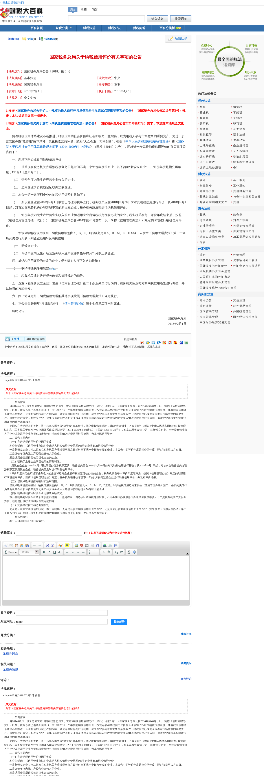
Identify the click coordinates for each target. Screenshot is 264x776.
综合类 (237, 214)
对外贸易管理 (242, 305)
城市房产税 (207, 156)
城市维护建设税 (244, 162)
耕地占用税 (241, 156)
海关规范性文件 (244, 231)
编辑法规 (181, 39)
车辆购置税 (207, 151)
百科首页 (37, 28)
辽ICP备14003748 (163, 761)
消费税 (237, 107)
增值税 (204, 129)
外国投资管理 (242, 311)
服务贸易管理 (209, 316)
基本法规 (239, 134)
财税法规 (89, 28)
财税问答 (139, 28)
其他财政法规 (209, 196)
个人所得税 (241, 151)
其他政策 (206, 140)
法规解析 (49, 39)
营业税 (204, 112)
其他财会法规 (242, 191)
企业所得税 (241, 145)
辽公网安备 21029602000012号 (111, 761)
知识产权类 (241, 220)
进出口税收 (207, 162)
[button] (6, 545)
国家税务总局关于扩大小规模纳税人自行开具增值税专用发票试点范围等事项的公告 (75, 110)
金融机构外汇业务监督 (215, 271)
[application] (95, 573)
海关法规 (206, 220)
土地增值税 (207, 145)
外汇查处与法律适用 (247, 265)
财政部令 (206, 185)
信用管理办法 (73, 303)
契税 (203, 107)
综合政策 (206, 305)
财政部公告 (207, 191)
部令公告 (206, 300)
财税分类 (62, 28)
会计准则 (239, 180)
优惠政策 (239, 140)
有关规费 (239, 129)
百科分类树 (167, 28)
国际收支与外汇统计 (213, 265)
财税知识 (114, 28)
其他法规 (239, 300)
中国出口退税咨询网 (12, 2)
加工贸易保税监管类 (247, 236)
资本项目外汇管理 (245, 260)
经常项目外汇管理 (212, 260)
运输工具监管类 (210, 231)
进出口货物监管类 (212, 236)
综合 (203, 242)
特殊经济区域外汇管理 (215, 282)
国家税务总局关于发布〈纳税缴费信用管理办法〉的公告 (56, 123)
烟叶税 (204, 118)
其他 (236, 202)
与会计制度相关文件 (247, 196)
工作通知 (239, 185)
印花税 (237, 123)
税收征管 (206, 134)
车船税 (237, 112)
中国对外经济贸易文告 (215, 322)
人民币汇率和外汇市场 (215, 276)
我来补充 (186, 634)
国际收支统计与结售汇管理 (218, 287)
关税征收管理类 (244, 225)
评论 (30, 39)
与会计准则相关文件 (213, 202)
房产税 (204, 123)
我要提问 (186, 663)
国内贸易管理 (209, 311)
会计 (236, 167)
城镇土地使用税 (210, 167)
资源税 (237, 118)
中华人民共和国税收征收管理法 (147, 141)
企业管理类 (207, 225)
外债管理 (239, 254)
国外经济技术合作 (245, 316)
